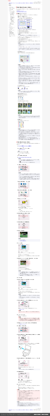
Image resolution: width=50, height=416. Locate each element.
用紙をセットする (22, 309)
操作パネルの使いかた (22, 149)
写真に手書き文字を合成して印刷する (22, 11)
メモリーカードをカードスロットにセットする (24, 157)
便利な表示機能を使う (23, 240)
